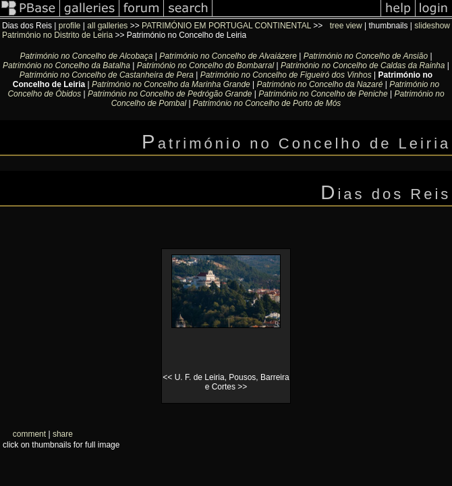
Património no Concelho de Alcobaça (86, 56)
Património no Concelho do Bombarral (205, 65)
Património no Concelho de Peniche (322, 94)
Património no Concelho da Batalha (66, 65)
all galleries (107, 25)
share (63, 434)
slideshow (432, 25)
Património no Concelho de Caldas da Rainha (363, 65)
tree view (346, 25)
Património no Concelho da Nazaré (320, 84)
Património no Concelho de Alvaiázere (228, 56)
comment (29, 434)
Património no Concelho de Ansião (366, 56)
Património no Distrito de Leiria (57, 35)
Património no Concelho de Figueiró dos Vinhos (286, 75)
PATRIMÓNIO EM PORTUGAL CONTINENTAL (226, 25)
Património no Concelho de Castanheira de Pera (107, 75)
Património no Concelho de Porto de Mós (267, 103)
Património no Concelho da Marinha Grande (171, 84)
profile (70, 25)
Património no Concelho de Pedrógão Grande (170, 94)
